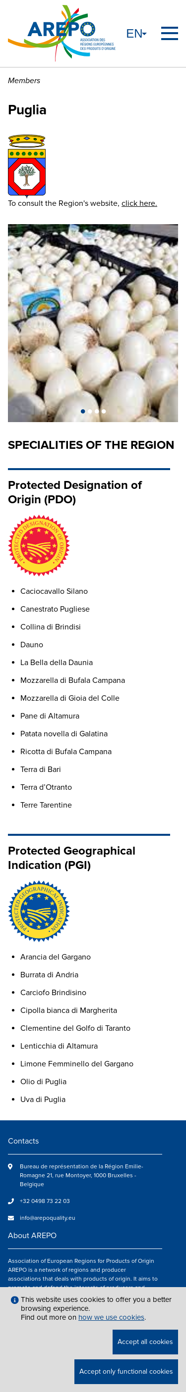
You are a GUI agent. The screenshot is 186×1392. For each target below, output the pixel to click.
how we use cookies (111, 1317)
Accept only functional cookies (126, 1371)
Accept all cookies (145, 1342)
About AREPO (32, 1236)
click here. (139, 203)
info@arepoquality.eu (47, 1218)
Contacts (23, 1141)
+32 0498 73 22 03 (45, 1201)
